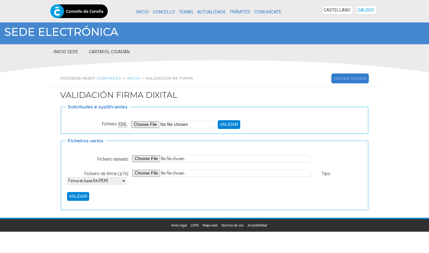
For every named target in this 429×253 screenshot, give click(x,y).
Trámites (240, 12)
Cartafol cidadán (109, 52)
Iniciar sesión (350, 78)
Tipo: (326, 173)
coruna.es (109, 78)
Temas (186, 12)
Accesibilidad (257, 225)
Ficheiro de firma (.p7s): (106, 173)
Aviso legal (179, 225)
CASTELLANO (337, 10)
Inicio (142, 12)
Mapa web (210, 225)
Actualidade (211, 12)
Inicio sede (65, 52)
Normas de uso (232, 225)
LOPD (195, 225)
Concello (164, 12)
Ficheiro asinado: (113, 159)
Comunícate (267, 12)
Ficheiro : (115, 124)
